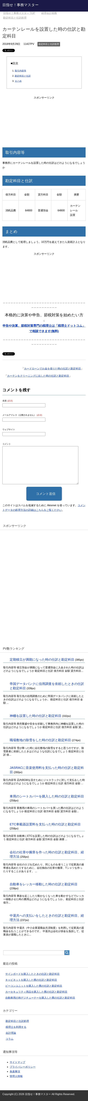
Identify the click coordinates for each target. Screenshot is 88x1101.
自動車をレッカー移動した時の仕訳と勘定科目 (44, 884)
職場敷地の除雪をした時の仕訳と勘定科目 (40, 740)
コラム (9, 1039)
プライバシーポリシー (23, 1066)
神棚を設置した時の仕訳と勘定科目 (35, 716)
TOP (19, 13)
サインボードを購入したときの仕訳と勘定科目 (32, 974)
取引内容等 (20, 70)
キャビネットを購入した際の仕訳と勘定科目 (31, 980)
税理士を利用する (16, 1027)
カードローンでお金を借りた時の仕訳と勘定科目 (52, 368)
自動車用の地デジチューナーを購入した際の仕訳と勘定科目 (40, 997)
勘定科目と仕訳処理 (49, 44)
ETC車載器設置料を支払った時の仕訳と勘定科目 (45, 824)
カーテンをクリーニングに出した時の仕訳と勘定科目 (38, 375)
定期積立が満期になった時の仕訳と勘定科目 (42, 659)
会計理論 (11, 1033)
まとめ (18, 81)
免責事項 (15, 1071)
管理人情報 (16, 1076)
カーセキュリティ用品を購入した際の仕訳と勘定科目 (36, 991)
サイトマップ (17, 1062)
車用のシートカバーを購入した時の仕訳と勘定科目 (47, 796)
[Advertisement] (44, 120)
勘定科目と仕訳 (23, 76)
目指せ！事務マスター (20, 5)
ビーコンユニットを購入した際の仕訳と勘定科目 (33, 985)
